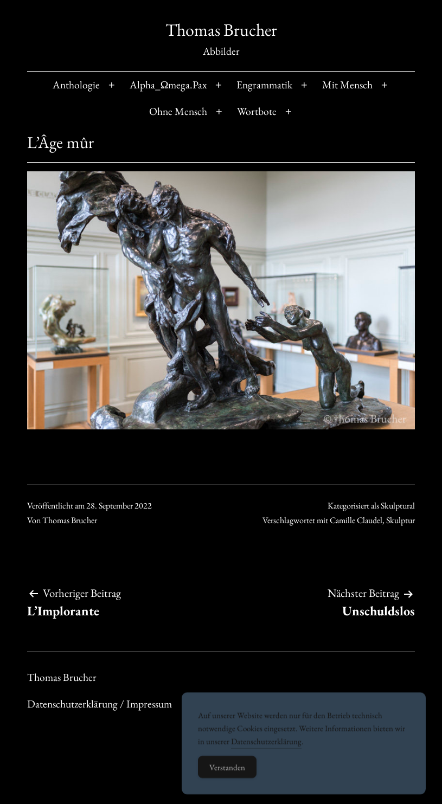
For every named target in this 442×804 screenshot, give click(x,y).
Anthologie (76, 85)
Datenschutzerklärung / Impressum (99, 704)
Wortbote (257, 111)
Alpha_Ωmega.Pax (168, 85)
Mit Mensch (347, 85)
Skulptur (400, 520)
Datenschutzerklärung (266, 751)
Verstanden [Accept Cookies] (227, 777)
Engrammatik (264, 85)
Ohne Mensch (178, 111)
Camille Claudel (356, 520)
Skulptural (398, 505)
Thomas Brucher (221, 29)
